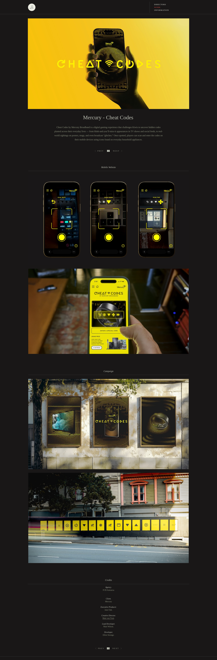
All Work (108, 151)
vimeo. (30, 632)
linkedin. (31, 629)
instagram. (32, 626)
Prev (100, 151)
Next (116, 151)
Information (161, 10)
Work (157, 7)
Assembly (31, 7)
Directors (160, 4)
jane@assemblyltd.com (163, 634)
